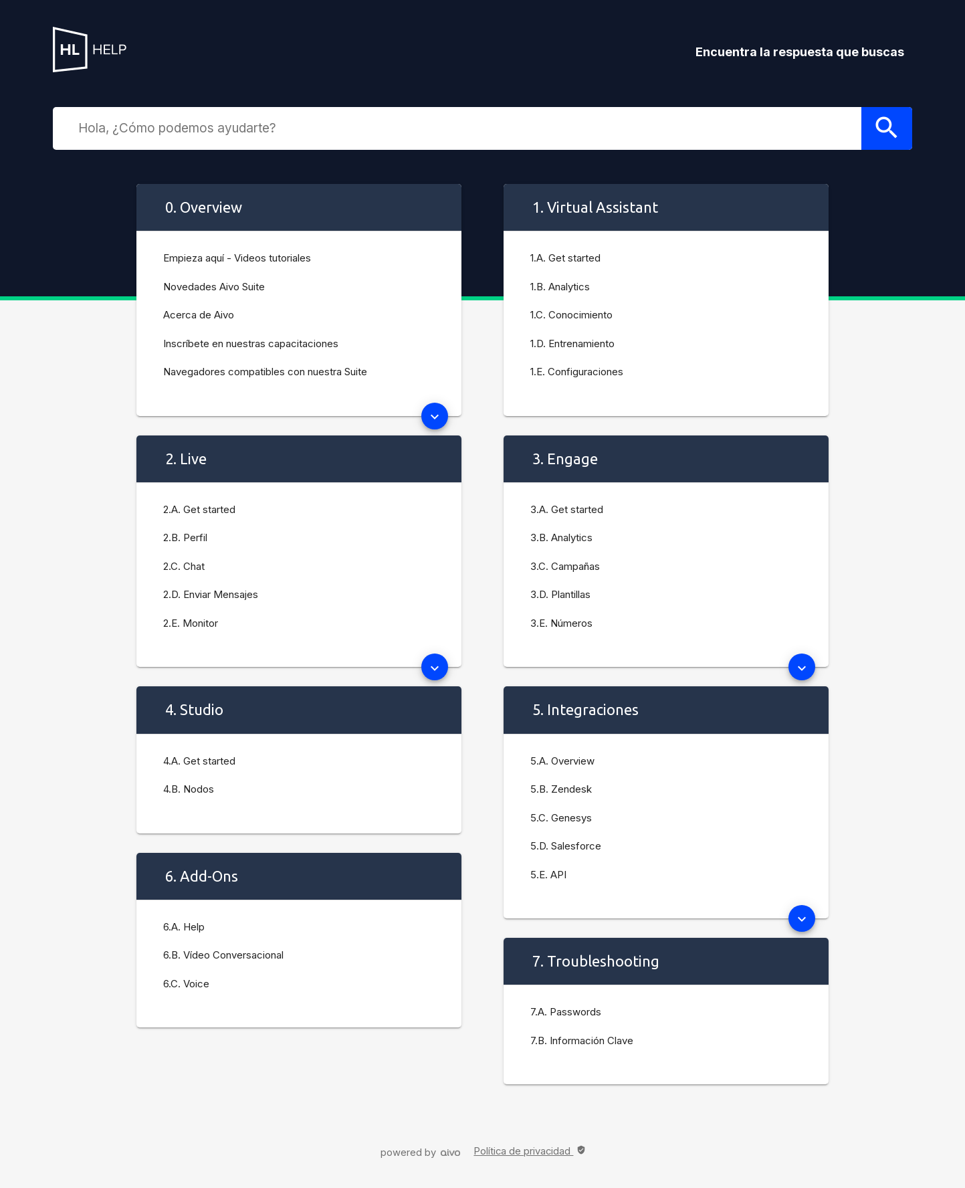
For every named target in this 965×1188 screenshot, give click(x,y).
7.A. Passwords (565, 1011)
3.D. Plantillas (560, 594)
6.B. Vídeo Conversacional (223, 955)
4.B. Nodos (188, 789)
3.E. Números (561, 623)
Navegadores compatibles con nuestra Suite (265, 371)
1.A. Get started (565, 258)
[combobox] (466, 128)
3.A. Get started (566, 509)
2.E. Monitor (190, 623)
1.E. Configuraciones (576, 371)
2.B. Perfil (185, 537)
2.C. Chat (184, 566)
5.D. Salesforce (565, 845)
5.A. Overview (562, 761)
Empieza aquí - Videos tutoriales (237, 258)
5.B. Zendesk (561, 789)
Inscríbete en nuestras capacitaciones (250, 343)
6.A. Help (184, 926)
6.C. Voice (186, 983)
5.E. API (548, 874)
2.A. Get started (199, 509)
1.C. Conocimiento (571, 314)
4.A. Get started (199, 761)
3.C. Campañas (565, 566)
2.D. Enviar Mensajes (210, 594)
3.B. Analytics (561, 537)
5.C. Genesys (561, 817)
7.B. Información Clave (581, 1040)
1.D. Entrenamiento (572, 343)
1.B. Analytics (560, 286)
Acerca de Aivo (198, 314)
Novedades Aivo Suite (214, 286)
